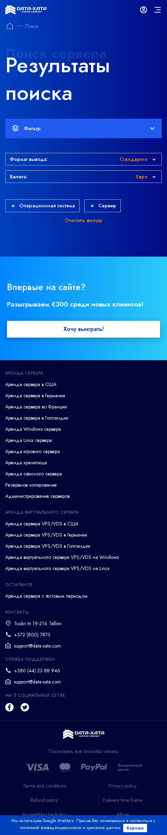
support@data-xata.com (37, 645)
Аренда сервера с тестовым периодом (46, 595)
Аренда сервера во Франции (36, 406)
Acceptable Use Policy (44, 814)
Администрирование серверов (37, 496)
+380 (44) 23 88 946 (37, 670)
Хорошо (135, 828)
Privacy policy (123, 785)
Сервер (103, 205)
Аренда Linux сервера (28, 440)
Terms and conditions (44, 785)
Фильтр (83, 128)
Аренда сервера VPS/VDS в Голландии (47, 545)
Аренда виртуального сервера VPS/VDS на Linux (57, 568)
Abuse (123, 814)
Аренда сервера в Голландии (36, 417)
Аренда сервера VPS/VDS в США (41, 523)
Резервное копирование (31, 484)
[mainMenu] (157, 10)
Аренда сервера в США (30, 384)
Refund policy (44, 800)
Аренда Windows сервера (33, 429)
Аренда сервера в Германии (35, 395)
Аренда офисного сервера (33, 473)
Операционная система (43, 205)
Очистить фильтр (83, 220)
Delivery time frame (122, 800)
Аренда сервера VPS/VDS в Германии (46, 534)
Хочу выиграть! (83, 329)
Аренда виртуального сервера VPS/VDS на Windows (62, 557)
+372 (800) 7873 (32, 634)
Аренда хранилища (26, 462)
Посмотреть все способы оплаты (83, 751)
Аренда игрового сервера (32, 451)
